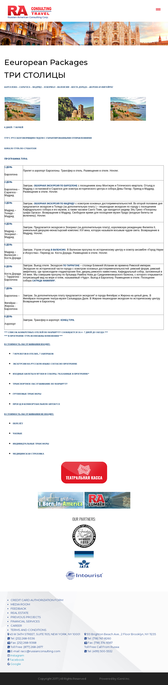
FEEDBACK (18, 608)
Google (15, 664)
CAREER (16, 625)
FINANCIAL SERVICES (25, 621)
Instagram (17, 655)
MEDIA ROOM (20, 604)
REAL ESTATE (20, 612)
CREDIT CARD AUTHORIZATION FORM (37, 600)
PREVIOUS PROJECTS (26, 617)
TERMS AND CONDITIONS (28, 630)
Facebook (17, 659)
